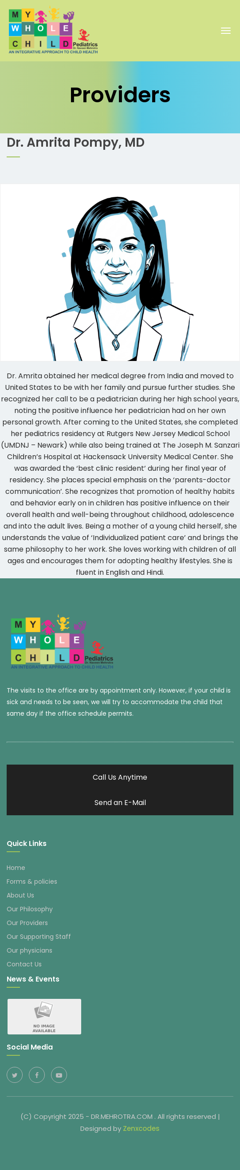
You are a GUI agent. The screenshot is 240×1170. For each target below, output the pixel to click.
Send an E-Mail (120, 802)
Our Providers (27, 922)
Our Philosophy (30, 909)
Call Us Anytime (120, 777)
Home (16, 867)
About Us (20, 895)
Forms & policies (32, 881)
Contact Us (24, 964)
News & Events (33, 979)
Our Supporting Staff (39, 936)
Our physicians (29, 950)
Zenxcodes (141, 1128)
